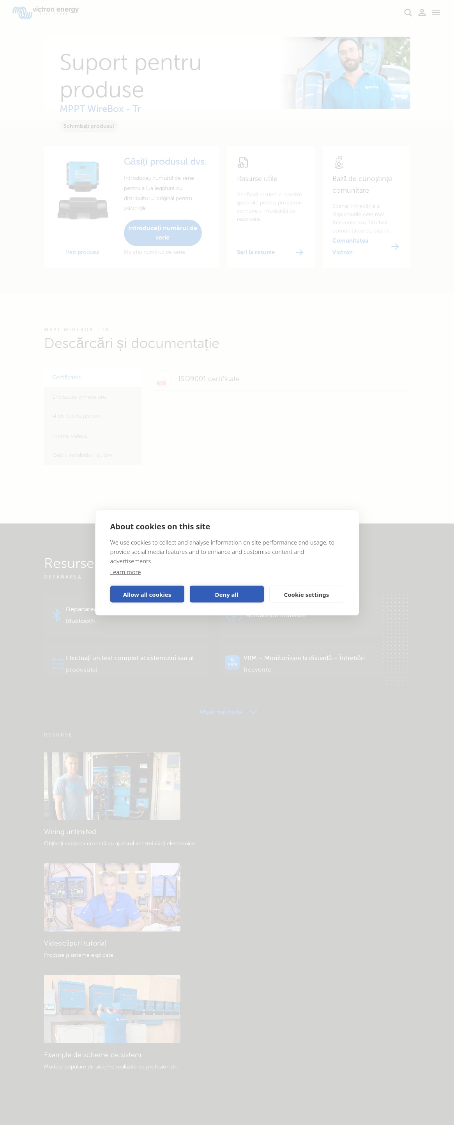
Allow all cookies (147, 594)
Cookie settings (306, 594)
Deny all (226, 594)
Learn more (125, 572)
